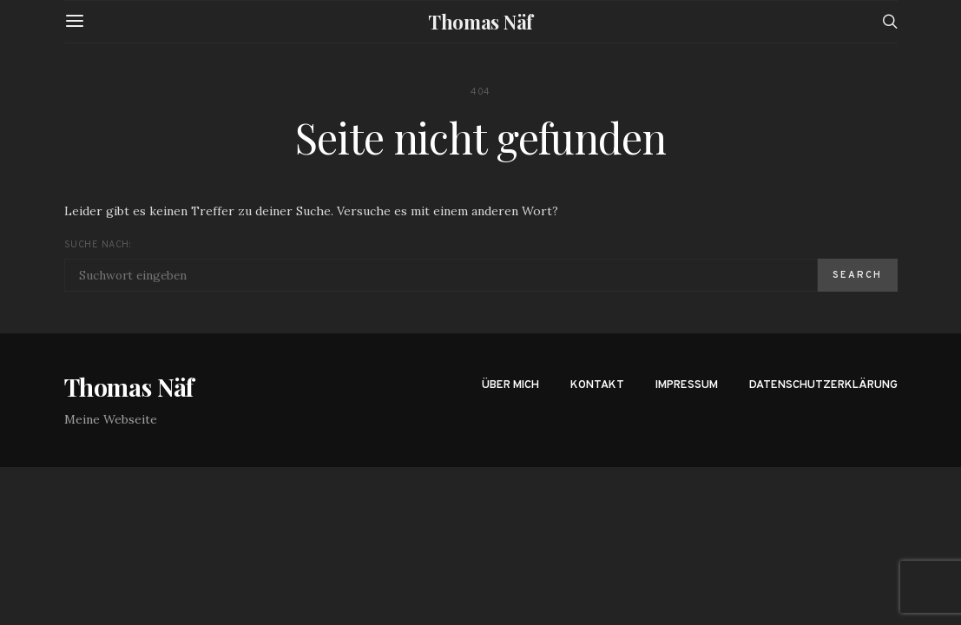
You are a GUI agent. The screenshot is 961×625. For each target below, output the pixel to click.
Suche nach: (97, 245)
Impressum (686, 385)
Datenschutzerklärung (823, 385)
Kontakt (597, 385)
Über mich (510, 385)
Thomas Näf (480, 22)
